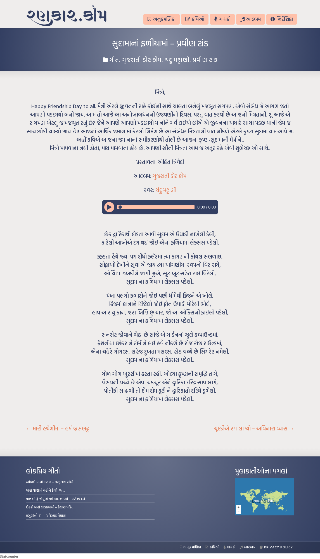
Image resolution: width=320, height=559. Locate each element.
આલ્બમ (250, 19)
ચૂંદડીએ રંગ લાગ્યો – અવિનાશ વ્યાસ (254, 428)
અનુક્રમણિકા (162, 19)
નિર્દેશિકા (282, 19)
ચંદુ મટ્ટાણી (177, 59)
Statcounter (9, 556)
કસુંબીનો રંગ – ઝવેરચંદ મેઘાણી (46, 515)
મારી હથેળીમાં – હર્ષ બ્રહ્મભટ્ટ (57, 428)
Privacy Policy (276, 546)
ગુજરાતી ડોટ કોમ (142, 59)
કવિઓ (194, 19)
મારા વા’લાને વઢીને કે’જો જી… (45, 490)
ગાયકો (222, 19)
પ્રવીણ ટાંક (205, 59)
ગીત (114, 59)
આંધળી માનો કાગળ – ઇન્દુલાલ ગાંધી (49, 481)
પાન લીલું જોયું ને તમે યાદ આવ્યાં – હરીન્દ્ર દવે (55, 498)
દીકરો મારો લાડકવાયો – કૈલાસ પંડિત (50, 507)
